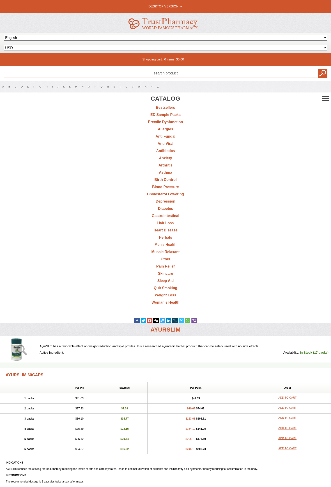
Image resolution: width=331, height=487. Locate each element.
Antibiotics (165, 151)
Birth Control (165, 180)
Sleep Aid (165, 281)
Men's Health (165, 245)
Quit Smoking (165, 288)
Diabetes (165, 208)
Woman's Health (165, 302)
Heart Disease (165, 230)
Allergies (165, 129)
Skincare (165, 273)
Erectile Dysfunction (165, 122)
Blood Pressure (165, 187)
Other (165, 259)
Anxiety (165, 158)
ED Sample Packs (165, 115)
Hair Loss (165, 223)
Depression (165, 201)
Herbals (165, 237)
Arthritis (165, 165)
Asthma (165, 172)
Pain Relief (165, 266)
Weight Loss (165, 295)
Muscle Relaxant (165, 252)
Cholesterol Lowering (165, 194)
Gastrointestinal (165, 216)
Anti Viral (165, 143)
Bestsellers (165, 107)
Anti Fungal (165, 136)
